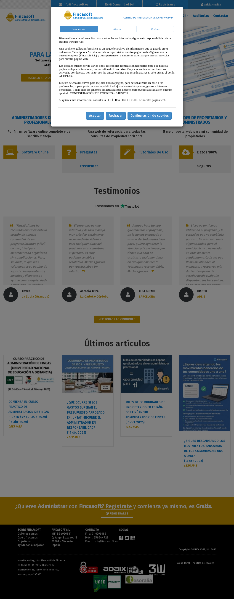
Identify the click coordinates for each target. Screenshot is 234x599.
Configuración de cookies (149, 116)
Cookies (155, 29)
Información (78, 29)
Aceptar (95, 116)
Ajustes (117, 29)
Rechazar (116, 116)
